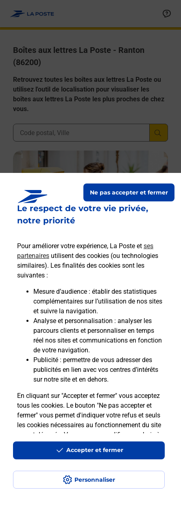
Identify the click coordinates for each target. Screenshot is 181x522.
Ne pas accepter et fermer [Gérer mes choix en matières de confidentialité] (129, 192)
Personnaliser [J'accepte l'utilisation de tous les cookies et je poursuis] (94, 479)
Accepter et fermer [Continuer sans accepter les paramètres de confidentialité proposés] (94, 450)
